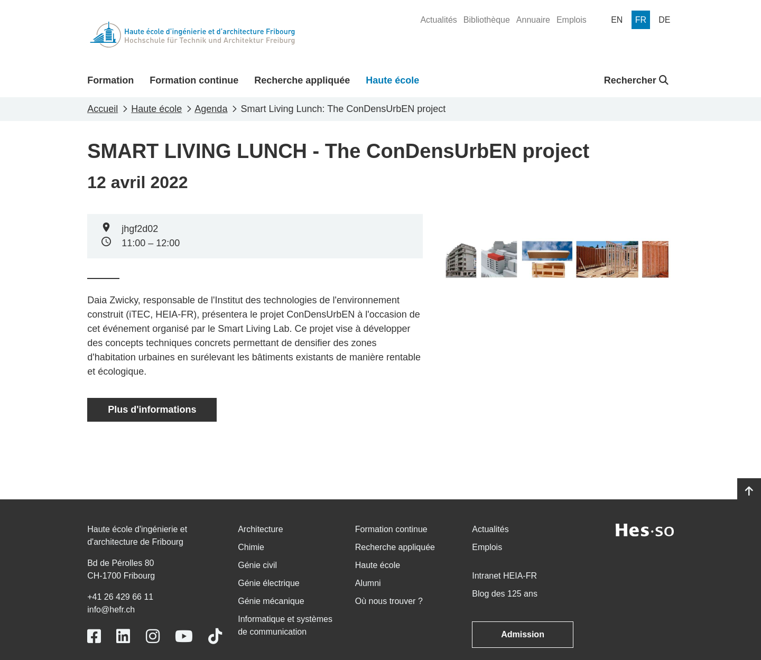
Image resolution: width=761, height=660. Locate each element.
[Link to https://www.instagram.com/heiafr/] (153, 636)
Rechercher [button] (636, 80)
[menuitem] (438, 20)
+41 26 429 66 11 (120, 596)
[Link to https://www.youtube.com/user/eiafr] (184, 636)
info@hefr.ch (111, 609)
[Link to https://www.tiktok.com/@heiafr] (215, 636)
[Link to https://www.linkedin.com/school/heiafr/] (123, 636)
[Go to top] (749, 491)
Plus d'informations (152, 409)
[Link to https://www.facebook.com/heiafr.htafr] (94, 636)
